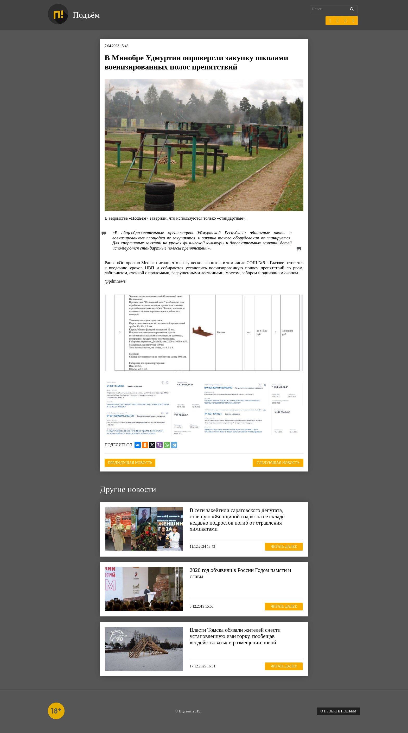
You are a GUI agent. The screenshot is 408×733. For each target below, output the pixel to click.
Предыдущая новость (131, 462)
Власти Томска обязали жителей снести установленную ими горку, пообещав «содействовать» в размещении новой (236, 636)
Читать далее (283, 546)
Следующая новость (277, 462)
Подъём (86, 15)
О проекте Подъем (338, 711)
